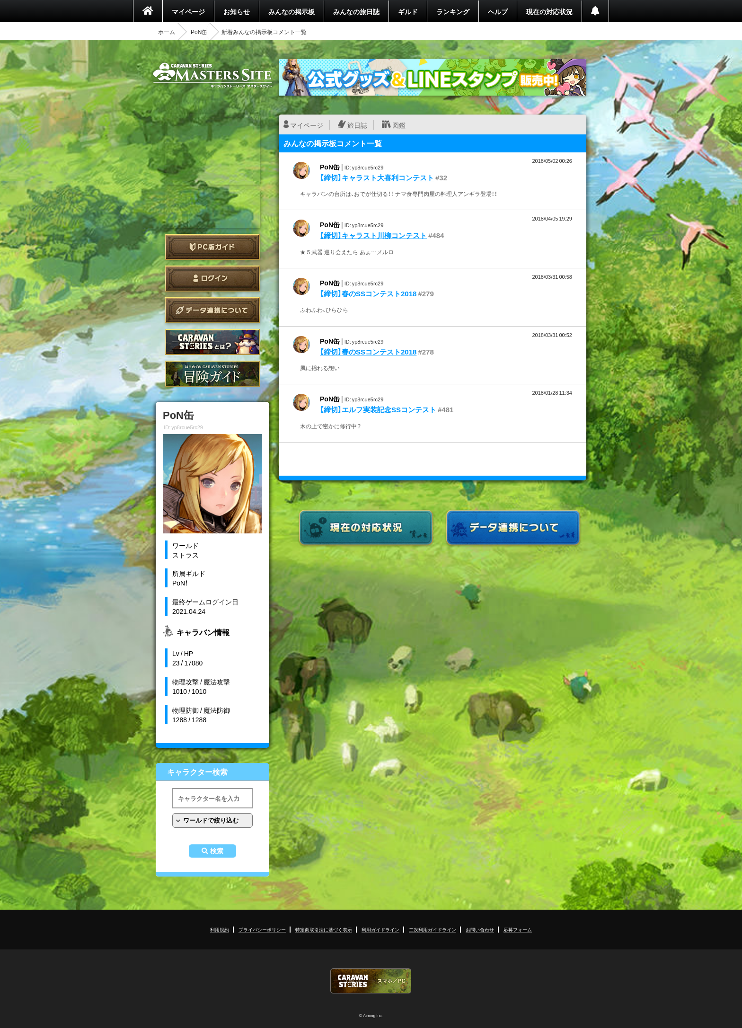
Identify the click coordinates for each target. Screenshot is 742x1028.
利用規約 (219, 929)
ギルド (408, 11)
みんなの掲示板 (291, 11)
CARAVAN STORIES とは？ (212, 342)
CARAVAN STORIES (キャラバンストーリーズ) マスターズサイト (212, 75)
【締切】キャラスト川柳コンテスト (373, 235)
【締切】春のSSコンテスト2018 (368, 293)
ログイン (212, 279)
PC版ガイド (212, 247)
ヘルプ (498, 11)
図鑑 (399, 125)
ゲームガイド (212, 374)
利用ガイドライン (380, 929)
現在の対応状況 (549, 11)
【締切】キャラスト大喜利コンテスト (377, 177)
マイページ (188, 11)
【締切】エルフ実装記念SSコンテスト (378, 409)
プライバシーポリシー (262, 929)
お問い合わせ (480, 929)
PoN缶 (199, 31)
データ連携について (212, 310)
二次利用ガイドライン (432, 929)
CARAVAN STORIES (371, 980)
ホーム (166, 31)
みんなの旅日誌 (356, 11)
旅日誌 (357, 125)
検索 (216, 851)
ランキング (452, 11)
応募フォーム (518, 929)
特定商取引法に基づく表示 (323, 929)
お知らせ (236, 11)
